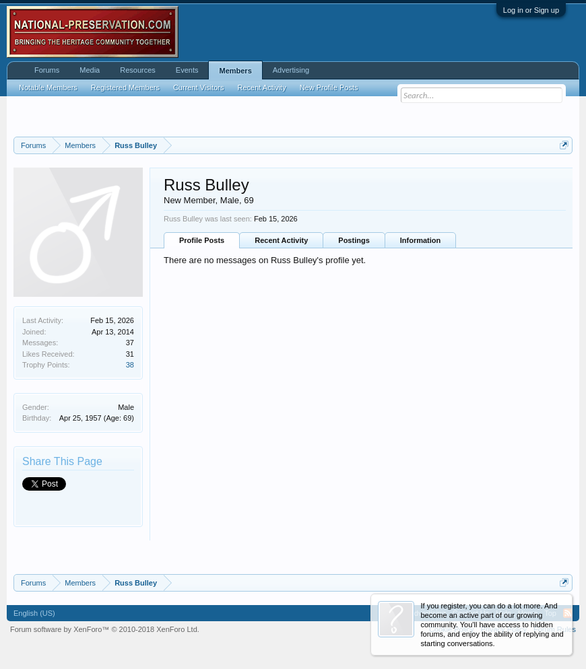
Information (420, 240)
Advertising (291, 70)
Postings (353, 240)
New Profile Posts (329, 87)
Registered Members (125, 87)
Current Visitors (198, 87)
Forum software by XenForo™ (104, 629)
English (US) (34, 613)
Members (235, 71)
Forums (46, 70)
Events (187, 70)
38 (130, 365)
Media (89, 70)
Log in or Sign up (531, 10)
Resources (138, 70)
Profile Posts (201, 240)
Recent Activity (281, 240)
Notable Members (48, 87)
